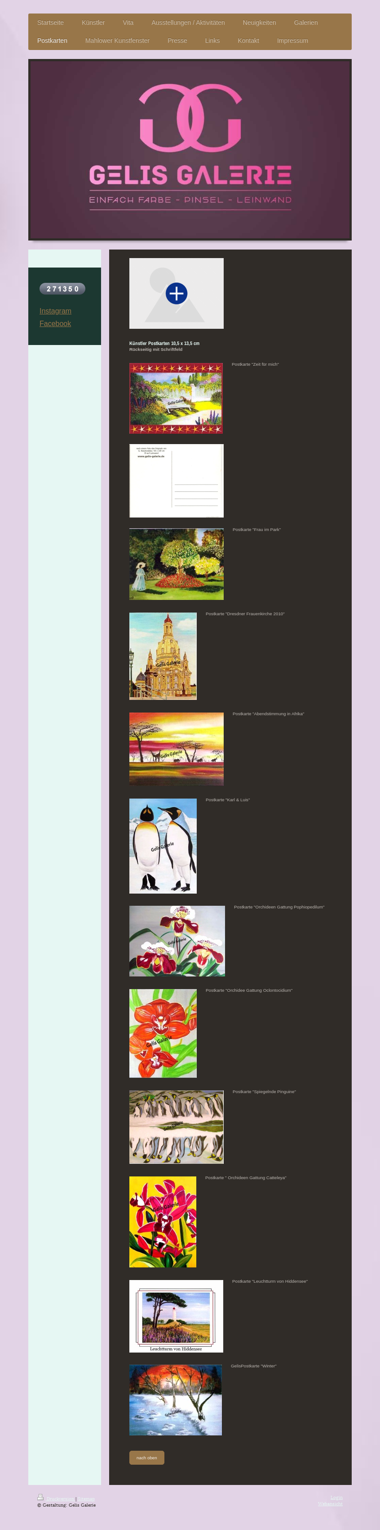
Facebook (55, 323)
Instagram (55, 311)
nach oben (147, 1457)
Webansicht (330, 1503)
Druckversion (56, 1498)
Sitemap (86, 1498)
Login (337, 1497)
